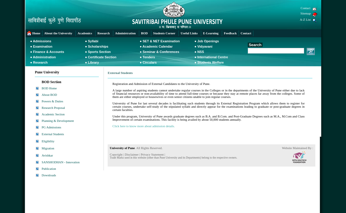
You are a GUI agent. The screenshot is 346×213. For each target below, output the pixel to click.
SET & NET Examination (161, 41)
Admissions (42, 41)
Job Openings (208, 41)
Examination (42, 46)
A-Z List (305, 19)
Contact (305, 8)
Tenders (148, 57)
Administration (44, 57)
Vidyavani (204, 46)
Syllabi (93, 41)
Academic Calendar (157, 46)
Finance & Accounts (48, 52)
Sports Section (99, 52)
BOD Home (49, 88)
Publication (49, 168)
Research (40, 62)
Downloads (49, 175)
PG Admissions (51, 127)
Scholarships (98, 46)
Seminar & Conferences (160, 52)
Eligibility (48, 141)
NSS (200, 52)
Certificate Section (102, 57)
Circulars (149, 62)
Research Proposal (53, 107)
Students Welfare (210, 62)
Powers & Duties (52, 101)
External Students (53, 134)
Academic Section (53, 114)
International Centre (212, 57)
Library (93, 62)
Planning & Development (58, 120)
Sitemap (306, 13)
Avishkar (47, 155)
